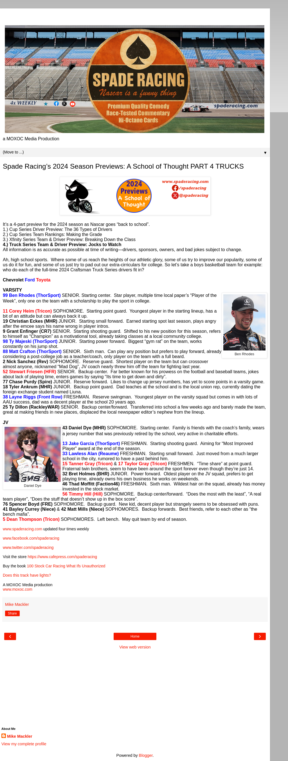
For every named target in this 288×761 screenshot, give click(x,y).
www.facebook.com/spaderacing (31, 538)
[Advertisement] (135, 15)
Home (135, 636)
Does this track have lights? (27, 575)
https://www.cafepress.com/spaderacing (62, 556)
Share (12, 613)
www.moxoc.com (17, 589)
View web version (135, 647)
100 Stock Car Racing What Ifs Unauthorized (66, 566)
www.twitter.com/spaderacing (28, 547)
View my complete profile (23, 744)
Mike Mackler (19, 736)
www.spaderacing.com (22, 529)
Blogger (146, 755)
